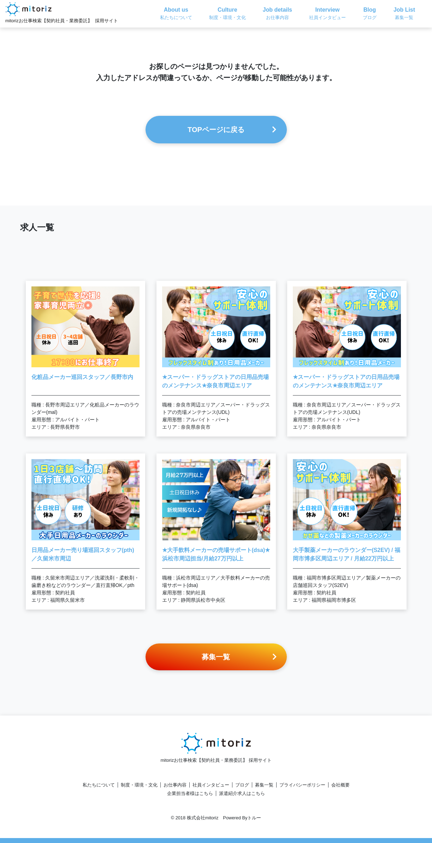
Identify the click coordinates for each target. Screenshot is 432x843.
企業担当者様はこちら (190, 793)
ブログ (242, 785)
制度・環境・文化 (139, 785)
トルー (254, 817)
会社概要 (340, 785)
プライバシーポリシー (302, 785)
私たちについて (99, 785)
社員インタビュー (211, 785)
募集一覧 (264, 785)
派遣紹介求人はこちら (242, 793)
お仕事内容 (175, 785)
